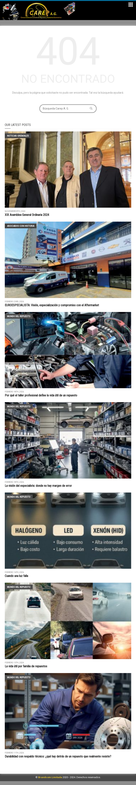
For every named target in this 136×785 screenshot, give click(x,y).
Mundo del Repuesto (18, 316)
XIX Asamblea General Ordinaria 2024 (27, 215)
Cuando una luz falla (16, 576)
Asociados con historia (20, 225)
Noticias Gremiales (18, 135)
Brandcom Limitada (50, 777)
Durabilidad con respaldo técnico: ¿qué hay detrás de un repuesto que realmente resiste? (58, 756)
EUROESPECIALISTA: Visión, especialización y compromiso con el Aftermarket (52, 305)
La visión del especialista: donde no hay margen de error (38, 486)
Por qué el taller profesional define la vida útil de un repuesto (41, 395)
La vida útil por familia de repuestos (26, 666)
